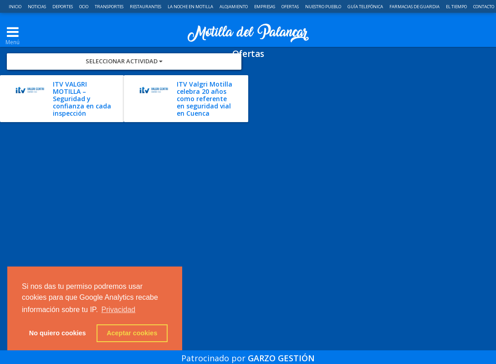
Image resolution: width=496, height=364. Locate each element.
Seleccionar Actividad (124, 94)
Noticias (37, 7)
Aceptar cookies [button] (132, 333)
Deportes (63, 7)
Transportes (109, 7)
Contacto (483, 7)
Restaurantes (146, 7)
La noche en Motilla (191, 7)
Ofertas (290, 7)
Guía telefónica (366, 7)
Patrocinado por (248, 352)
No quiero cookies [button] (57, 333)
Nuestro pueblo (323, 7)
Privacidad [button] (119, 309)
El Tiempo (457, 7)
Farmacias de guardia (414, 7)
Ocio (84, 7)
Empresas (265, 7)
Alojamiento (234, 7)
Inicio (15, 7)
